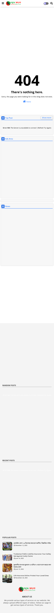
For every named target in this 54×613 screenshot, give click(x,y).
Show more (46, 118)
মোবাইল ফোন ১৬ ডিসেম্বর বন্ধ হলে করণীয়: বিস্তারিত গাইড (32, 543)
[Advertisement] (27, 36)
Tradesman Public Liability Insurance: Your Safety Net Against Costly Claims (32, 555)
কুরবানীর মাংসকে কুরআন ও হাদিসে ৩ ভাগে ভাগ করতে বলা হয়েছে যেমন (32, 566)
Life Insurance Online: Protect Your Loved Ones (31, 575)
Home (27, 101)
